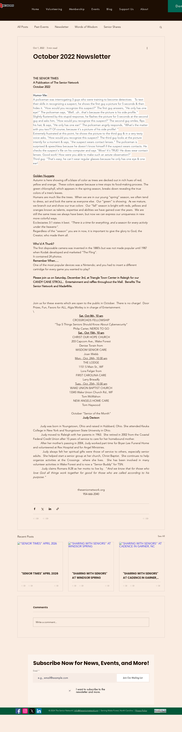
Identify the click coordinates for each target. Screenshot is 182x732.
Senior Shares (112, 27)
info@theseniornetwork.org (86, 710)
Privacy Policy (141, 710)
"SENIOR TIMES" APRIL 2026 (39, 573)
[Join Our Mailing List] (133, 678)
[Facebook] (18, 711)
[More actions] (147, 48)
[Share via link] (57, 508)
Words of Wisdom (86, 27)
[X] (32, 711)
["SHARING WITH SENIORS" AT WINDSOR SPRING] (91, 555)
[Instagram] (25, 711)
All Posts (22, 27)
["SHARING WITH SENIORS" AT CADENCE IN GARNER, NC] (142, 555)
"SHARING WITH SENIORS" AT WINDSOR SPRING (89, 575)
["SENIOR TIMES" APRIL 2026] (40, 555)
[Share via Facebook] (34, 508)
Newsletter (62, 27)
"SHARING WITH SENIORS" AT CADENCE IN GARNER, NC (140, 575)
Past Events (41, 27)
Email (35, 671)
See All (161, 536)
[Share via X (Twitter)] (42, 508)
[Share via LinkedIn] (49, 508)
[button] (160, 27)
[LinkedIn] (39, 711)
